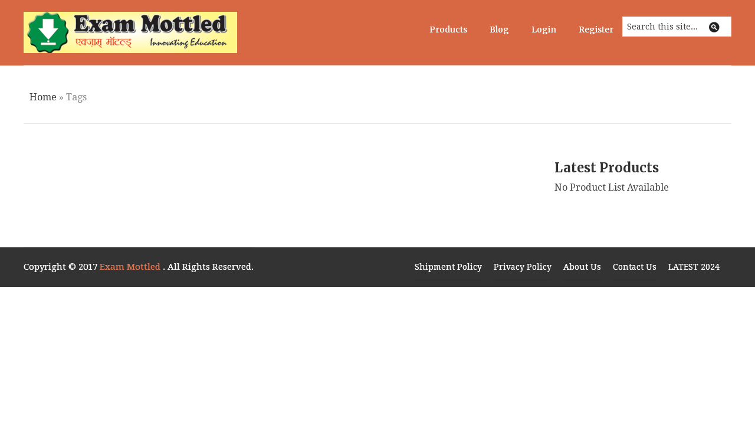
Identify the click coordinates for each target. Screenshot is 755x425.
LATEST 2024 (694, 267)
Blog (499, 29)
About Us (582, 267)
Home (43, 97)
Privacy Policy (523, 267)
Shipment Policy (448, 267)
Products (448, 29)
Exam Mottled (131, 266)
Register (596, 29)
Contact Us (634, 267)
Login (543, 29)
